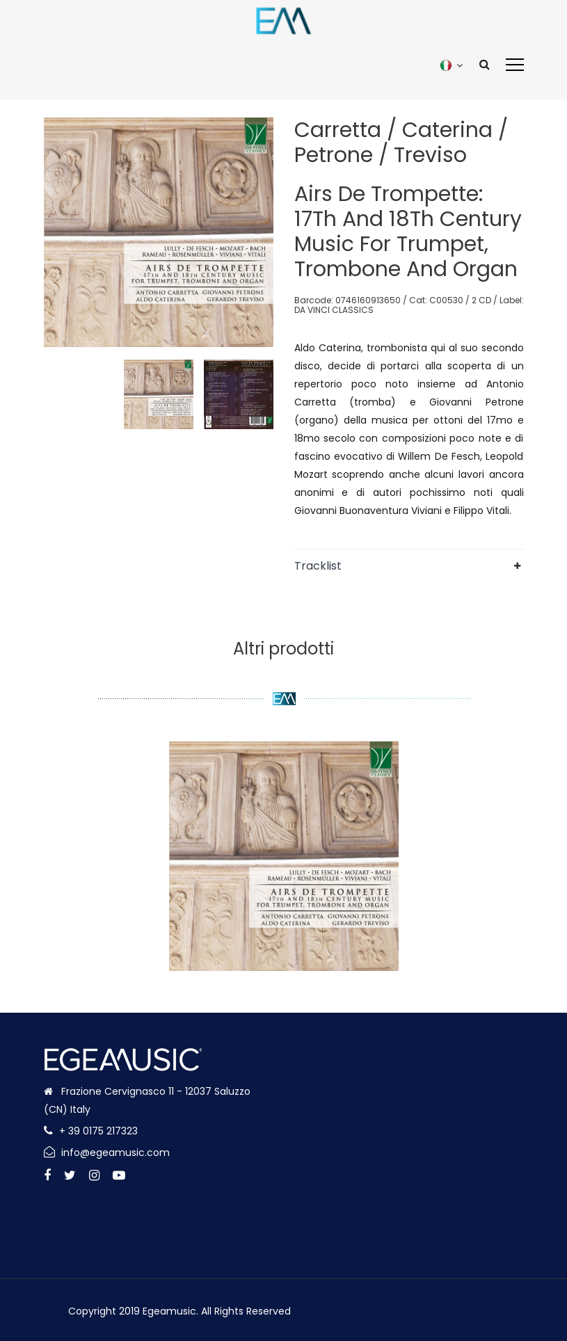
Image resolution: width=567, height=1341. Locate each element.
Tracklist (318, 566)
